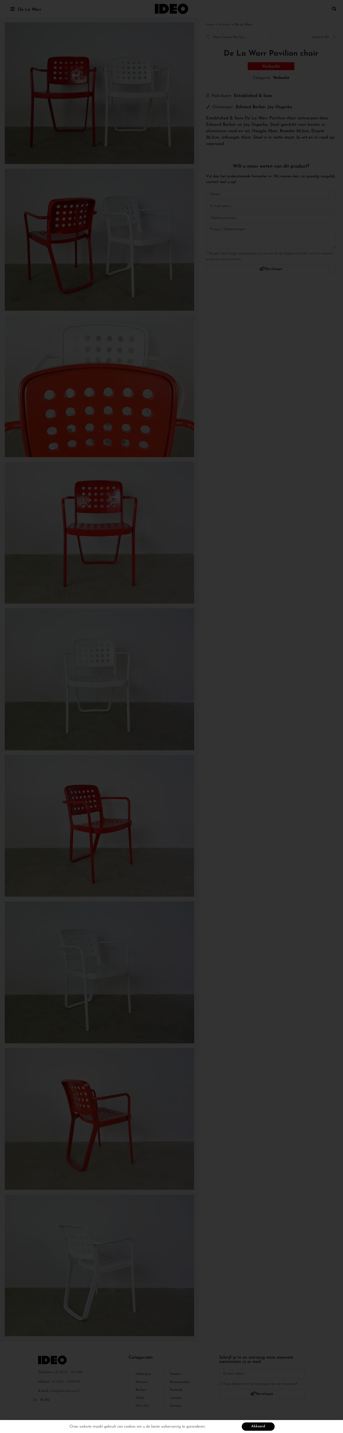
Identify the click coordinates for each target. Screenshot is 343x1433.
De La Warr (29, 9)
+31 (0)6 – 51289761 (65, 1382)
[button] (334, 9)
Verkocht (224, 24)
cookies (130, 1427)
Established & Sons (253, 96)
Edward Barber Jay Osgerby (264, 107)
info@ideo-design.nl (65, 1391)
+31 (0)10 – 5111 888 (67, 1372)
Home (210, 24)
